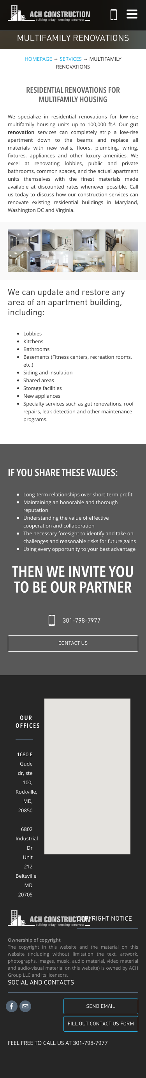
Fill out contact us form (101, 1024)
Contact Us (73, 643)
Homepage (38, 58)
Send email (100, 1006)
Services (71, 58)
